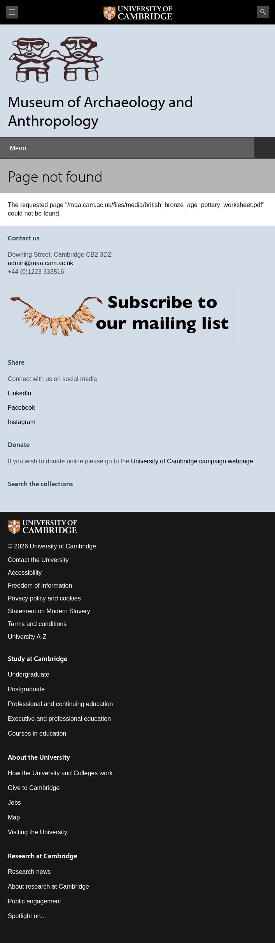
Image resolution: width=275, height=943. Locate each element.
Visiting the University (37, 832)
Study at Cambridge (37, 658)
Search (263, 12)
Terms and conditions (37, 624)
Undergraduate (28, 674)
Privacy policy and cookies (44, 598)
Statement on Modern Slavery (49, 611)
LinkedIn (20, 393)
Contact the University (38, 560)
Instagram (21, 422)
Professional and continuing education (60, 704)
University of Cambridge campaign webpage (192, 461)
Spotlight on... (27, 916)
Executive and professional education (59, 718)
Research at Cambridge (42, 855)
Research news (29, 871)
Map (14, 817)
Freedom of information (40, 585)
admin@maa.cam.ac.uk (40, 263)
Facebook (21, 407)
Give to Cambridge (34, 788)
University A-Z (27, 636)
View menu (12, 12)
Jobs (14, 802)
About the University (39, 757)
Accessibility (25, 572)
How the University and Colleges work (60, 773)
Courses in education (37, 733)
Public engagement (34, 901)
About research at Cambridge (48, 886)
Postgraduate (26, 689)
